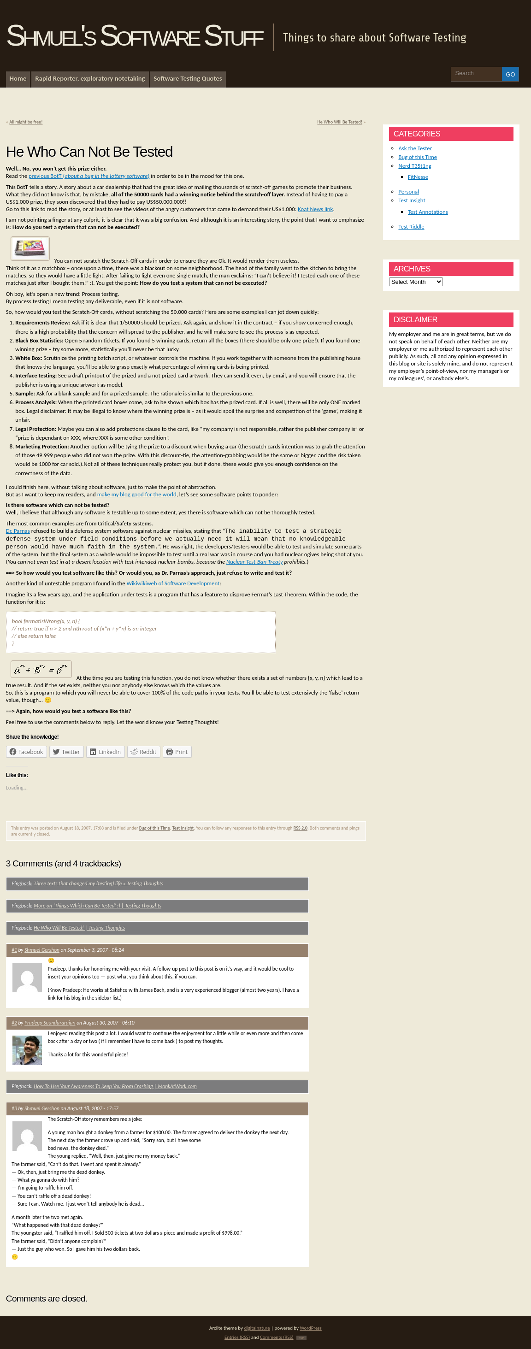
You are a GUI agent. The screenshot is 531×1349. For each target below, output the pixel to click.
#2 (14, 1022)
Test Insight (183, 828)
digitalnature (257, 1328)
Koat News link (315, 209)
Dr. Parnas (18, 530)
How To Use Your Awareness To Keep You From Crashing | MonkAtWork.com (115, 1086)
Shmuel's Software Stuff (133, 35)
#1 (14, 950)
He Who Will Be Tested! (339, 122)
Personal (408, 191)
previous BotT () (89, 175)
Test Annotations (428, 211)
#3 (14, 1108)
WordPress (311, 1328)
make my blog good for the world (137, 494)
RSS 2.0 (300, 828)
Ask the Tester (415, 148)
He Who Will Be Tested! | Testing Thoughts (79, 928)
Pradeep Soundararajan (49, 1022)
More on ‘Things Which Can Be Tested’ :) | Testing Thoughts (97, 905)
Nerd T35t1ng (414, 165)
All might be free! (25, 122)
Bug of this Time (154, 828)
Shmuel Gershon (41, 950)
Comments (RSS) (277, 1337)
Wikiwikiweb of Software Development (173, 583)
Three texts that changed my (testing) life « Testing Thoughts (98, 883)
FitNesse (418, 176)
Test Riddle (411, 226)
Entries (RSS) (237, 1337)
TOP (301, 1338)
